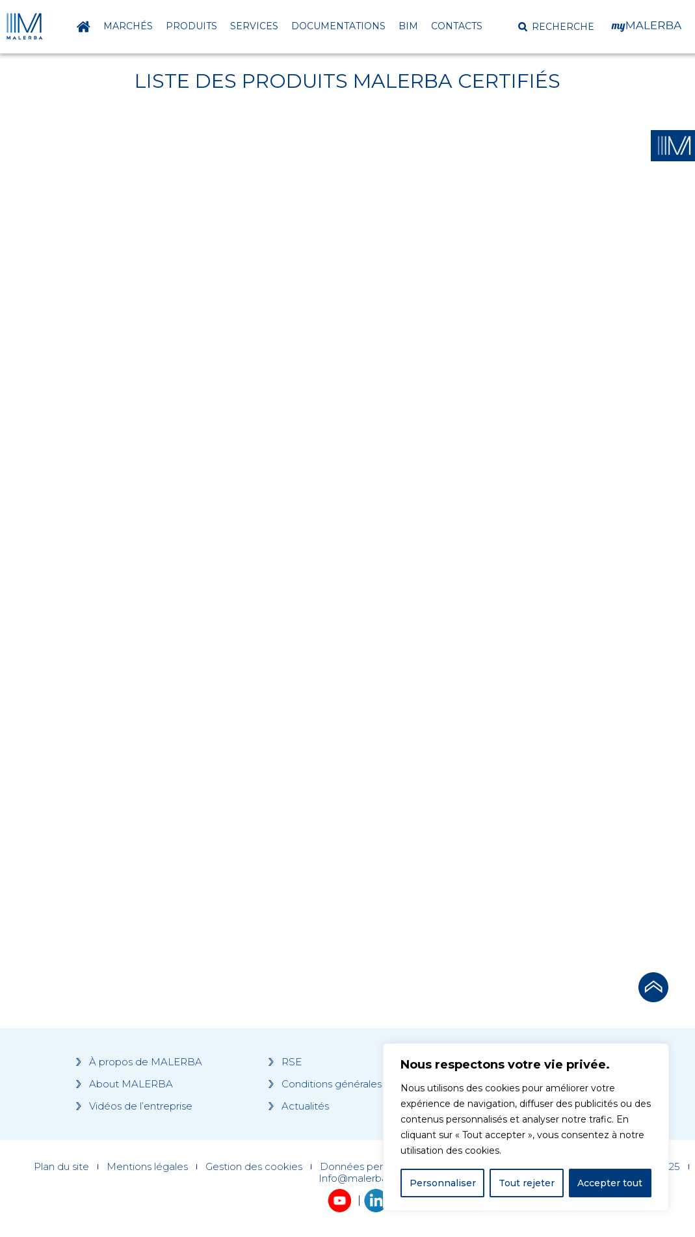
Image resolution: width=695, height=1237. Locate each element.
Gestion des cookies (253, 1167)
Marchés (128, 26)
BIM (408, 26)
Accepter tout (609, 1183)
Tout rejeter (527, 1183)
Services (254, 26)
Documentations (338, 26)
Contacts (456, 26)
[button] (556, 27)
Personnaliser (443, 1183)
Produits (191, 26)
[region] (526, 1127)
